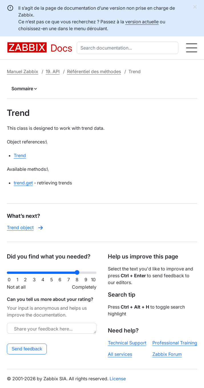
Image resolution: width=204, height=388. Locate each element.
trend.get (23, 183)
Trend (20, 155)
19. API (53, 71)
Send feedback (27, 348)
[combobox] (129, 47)
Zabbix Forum (167, 354)
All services (120, 354)
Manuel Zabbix (22, 71)
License (118, 378)
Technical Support (127, 343)
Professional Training (174, 343)
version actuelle (142, 21)
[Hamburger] (191, 47)
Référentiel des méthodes (94, 71)
